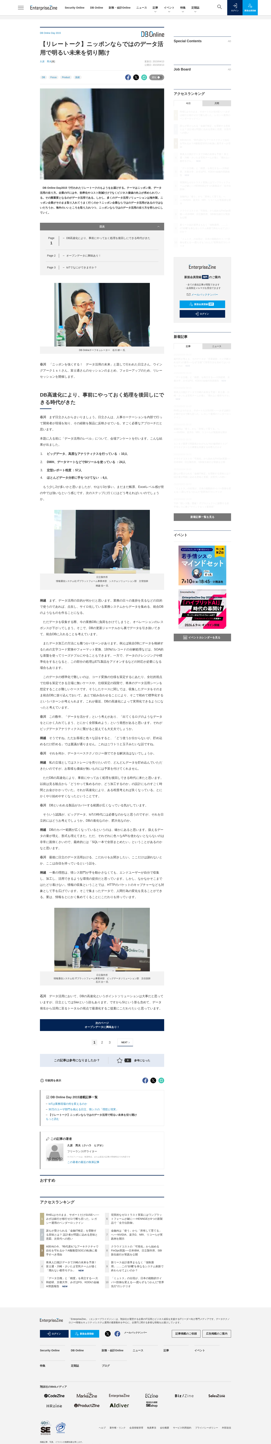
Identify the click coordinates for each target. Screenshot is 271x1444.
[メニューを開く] (20, 7)
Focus (53, 77)
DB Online (96, 7)
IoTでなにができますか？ (81, 267)
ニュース (141, 7)
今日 (188, 103)
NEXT (126, 1042)
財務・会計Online (120, 7)
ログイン (202, 314)
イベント (169, 8)
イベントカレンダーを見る (201, 637)
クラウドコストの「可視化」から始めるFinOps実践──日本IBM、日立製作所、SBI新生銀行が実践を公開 (136, 1319)
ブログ (106, 1434)
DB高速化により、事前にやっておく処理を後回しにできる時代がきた (108, 238)
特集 (183, 8)
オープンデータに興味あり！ (83, 255)
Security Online (74, 7)
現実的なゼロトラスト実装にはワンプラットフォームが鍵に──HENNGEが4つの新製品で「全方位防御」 (137, 1287)
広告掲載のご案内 (216, 1402)
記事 (155, 8)
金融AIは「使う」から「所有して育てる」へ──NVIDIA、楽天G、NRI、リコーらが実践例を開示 (137, 1303)
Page (51, 255)
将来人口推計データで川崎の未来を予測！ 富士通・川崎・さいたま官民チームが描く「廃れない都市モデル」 (71, 1335)
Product (66, 77)
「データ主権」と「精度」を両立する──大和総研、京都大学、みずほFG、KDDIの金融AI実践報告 (72, 1351)
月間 (216, 103)
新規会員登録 (201, 304)
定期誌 (195, 8)
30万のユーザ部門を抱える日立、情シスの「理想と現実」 (83, 1178)
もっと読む (52, 1187)
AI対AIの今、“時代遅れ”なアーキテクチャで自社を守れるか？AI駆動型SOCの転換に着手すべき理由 (72, 1319)
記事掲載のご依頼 (186, 1402)
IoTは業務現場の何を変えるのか (68, 1172)
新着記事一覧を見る (202, 516)
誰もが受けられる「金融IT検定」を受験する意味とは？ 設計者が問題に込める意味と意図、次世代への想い (72, 1303)
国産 (77, 77)
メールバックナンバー (202, 294)
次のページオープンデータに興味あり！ (102, 1025)
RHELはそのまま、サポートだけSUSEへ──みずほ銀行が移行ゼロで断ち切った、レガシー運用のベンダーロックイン (72, 1287)
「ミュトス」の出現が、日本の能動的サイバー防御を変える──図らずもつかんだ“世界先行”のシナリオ (137, 1351)
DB (43, 77)
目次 (129, 226)
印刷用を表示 (50, 1149)
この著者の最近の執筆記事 (83, 1230)
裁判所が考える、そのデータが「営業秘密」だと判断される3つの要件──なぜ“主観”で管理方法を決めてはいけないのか (202, 362)
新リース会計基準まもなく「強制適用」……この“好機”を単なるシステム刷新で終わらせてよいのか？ (137, 1335)
